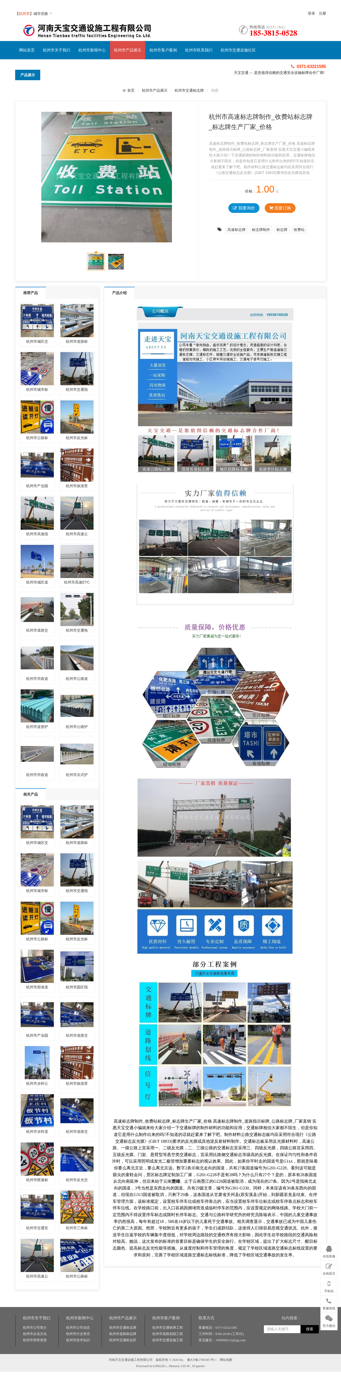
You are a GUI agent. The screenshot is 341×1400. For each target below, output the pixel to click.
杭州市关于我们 (56, 50)
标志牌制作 (261, 229)
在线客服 (329, 1251)
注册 (322, 13)
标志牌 (281, 229)
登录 (311, 13)
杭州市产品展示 (127, 50)
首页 (131, 90)
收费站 (299, 229)
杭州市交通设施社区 (238, 50)
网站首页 (27, 50)
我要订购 (280, 208)
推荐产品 (30, 293)
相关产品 (30, 794)
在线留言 (329, 1268)
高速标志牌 (236, 229)
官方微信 (329, 1320)
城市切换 (43, 13)
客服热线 (329, 1303)
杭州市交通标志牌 (189, 90)
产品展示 (27, 75)
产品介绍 (119, 293)
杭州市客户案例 (163, 50)
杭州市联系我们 (198, 50)
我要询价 (244, 208)
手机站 (329, 1286)
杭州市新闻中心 (92, 50)
